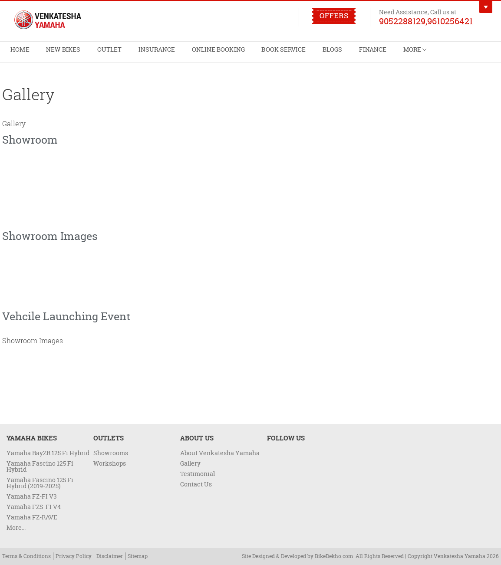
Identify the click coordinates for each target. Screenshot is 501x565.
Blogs (281, 54)
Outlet (91, 54)
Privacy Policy (74, 556)
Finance (314, 54)
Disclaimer (109, 556)
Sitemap (138, 556)
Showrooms (110, 453)
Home (16, 54)
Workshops (109, 463)
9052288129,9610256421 (426, 20)
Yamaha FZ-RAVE (32, 517)
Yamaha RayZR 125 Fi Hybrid (48, 453)
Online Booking (183, 54)
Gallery (190, 463)
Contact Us (196, 484)
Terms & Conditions (26, 556)
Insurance (131, 54)
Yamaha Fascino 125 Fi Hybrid (40, 466)
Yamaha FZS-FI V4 (34, 507)
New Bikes (52, 54)
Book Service (239, 54)
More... (16, 527)
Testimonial (197, 474)
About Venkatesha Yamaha (220, 453)
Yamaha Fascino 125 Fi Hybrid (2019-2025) (40, 483)
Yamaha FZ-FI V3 (32, 496)
